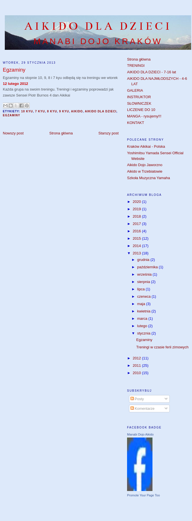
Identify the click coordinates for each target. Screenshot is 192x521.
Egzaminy (144, 340)
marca (143, 318)
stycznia (144, 333)
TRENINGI (136, 65)
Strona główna (61, 133)
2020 (137, 202)
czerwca (144, 296)
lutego (142, 326)
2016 (137, 231)
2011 (137, 365)
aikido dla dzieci (100, 111)
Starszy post (108, 133)
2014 (137, 246)
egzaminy (11, 115)
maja (141, 304)
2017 (137, 224)
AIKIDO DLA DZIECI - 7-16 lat (151, 72)
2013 (137, 253)
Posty (137, 399)
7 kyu (40, 111)
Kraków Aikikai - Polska (146, 146)
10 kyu (27, 111)
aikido (77, 111)
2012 (137, 358)
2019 (137, 209)
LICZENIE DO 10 (141, 110)
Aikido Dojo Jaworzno (144, 165)
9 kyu (64, 111)
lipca (141, 289)
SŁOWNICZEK (139, 103)
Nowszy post (13, 133)
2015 (137, 238)
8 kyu (52, 111)
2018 (137, 216)
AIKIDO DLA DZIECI (98, 26)
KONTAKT (135, 123)
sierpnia (144, 282)
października (148, 267)
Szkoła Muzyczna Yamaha (148, 178)
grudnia (143, 260)
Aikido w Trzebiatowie (144, 171)
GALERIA (135, 90)
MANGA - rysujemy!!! (144, 116)
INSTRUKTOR (139, 97)
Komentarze (142, 408)
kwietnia (144, 311)
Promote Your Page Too (143, 495)
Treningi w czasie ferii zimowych (162, 347)
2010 (137, 373)
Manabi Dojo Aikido (140, 434)
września (145, 274)
